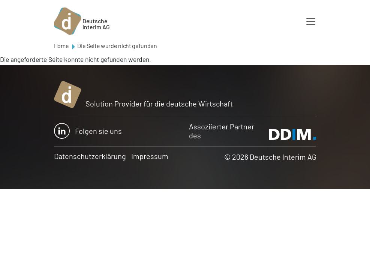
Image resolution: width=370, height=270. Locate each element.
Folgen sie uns (88, 131)
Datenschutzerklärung (90, 156)
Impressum (149, 156)
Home (61, 45)
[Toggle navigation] (310, 21)
